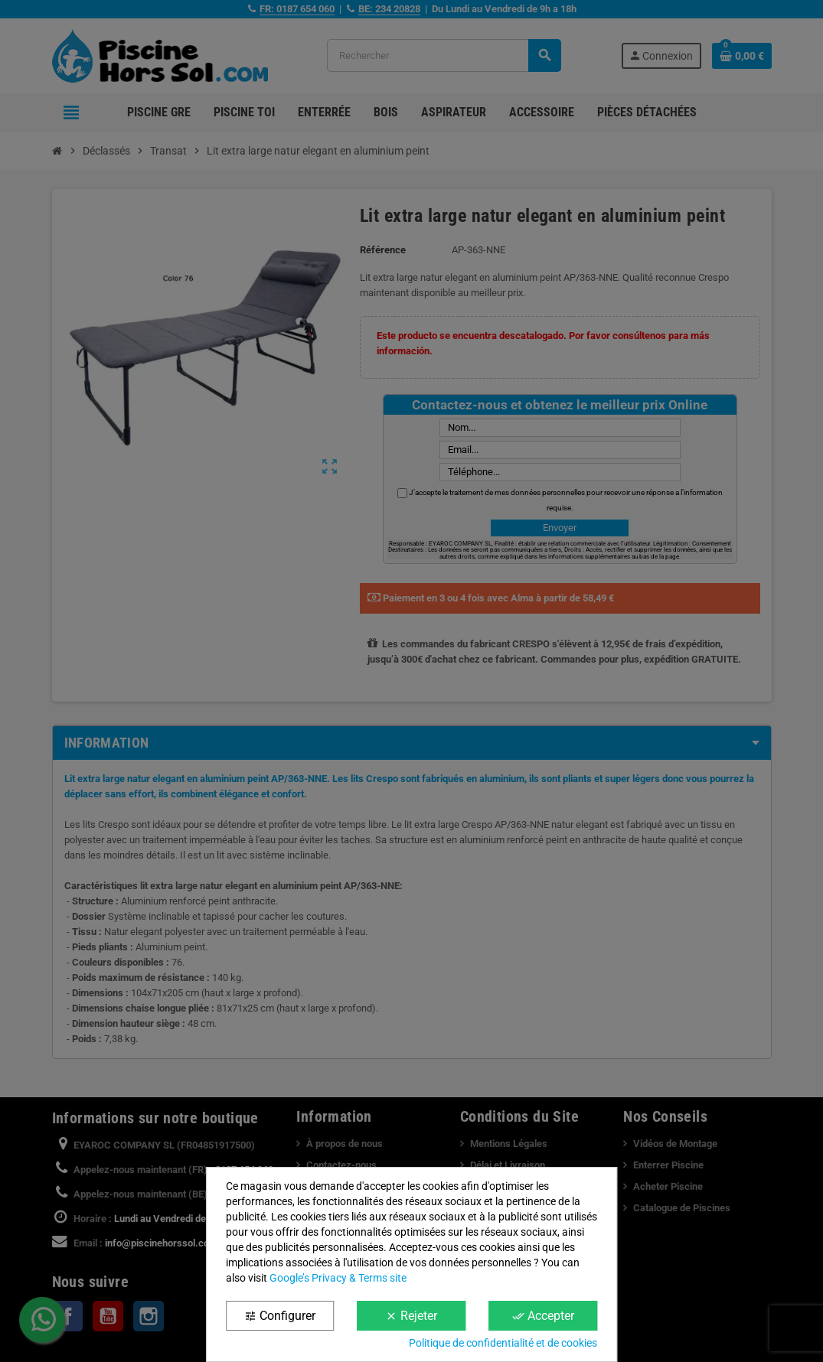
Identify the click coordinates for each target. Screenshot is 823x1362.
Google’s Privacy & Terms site (338, 1278)
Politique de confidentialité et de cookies (503, 1343)
